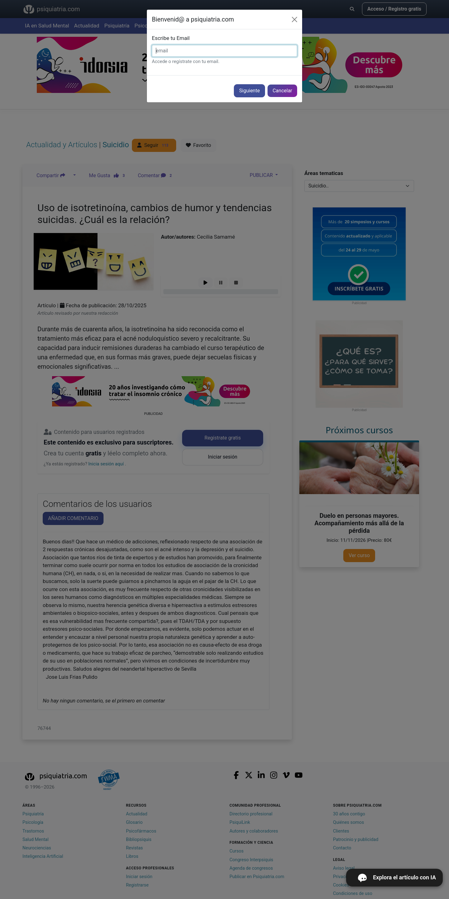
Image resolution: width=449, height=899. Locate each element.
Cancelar (282, 91)
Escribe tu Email (171, 38)
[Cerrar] (294, 19)
